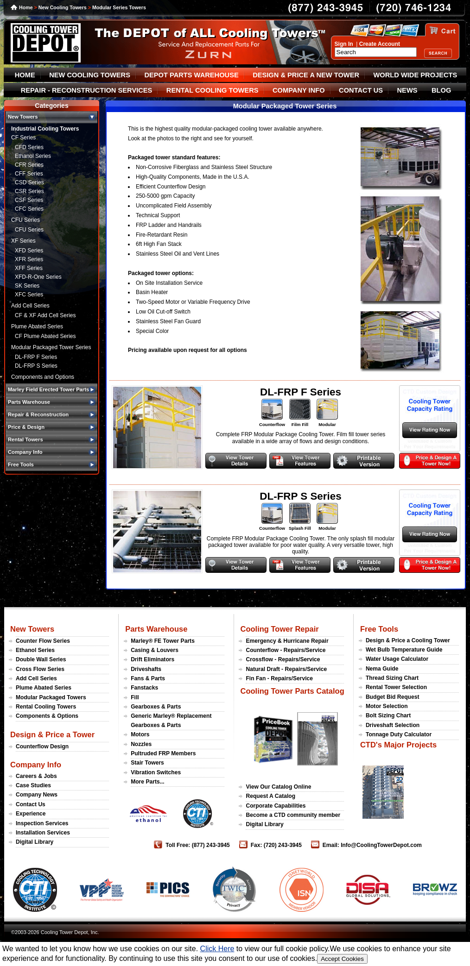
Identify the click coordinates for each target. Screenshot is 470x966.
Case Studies (33, 785)
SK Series (27, 285)
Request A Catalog (270, 796)
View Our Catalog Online (278, 787)
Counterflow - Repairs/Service (285, 650)
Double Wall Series (41, 659)
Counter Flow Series (43, 641)
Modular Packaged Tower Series (51, 347)
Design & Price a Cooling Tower (408, 640)
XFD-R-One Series (38, 277)
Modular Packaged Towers (51, 697)
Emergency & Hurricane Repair (287, 641)
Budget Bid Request (392, 697)
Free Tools (379, 629)
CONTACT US (361, 90)
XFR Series (29, 259)
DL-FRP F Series (36, 357)
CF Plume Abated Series (45, 336)
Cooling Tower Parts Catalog (292, 691)
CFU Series (25, 220)
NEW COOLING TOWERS (89, 75)
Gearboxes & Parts (156, 706)
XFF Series (29, 268)
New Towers (32, 629)
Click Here (217, 949)
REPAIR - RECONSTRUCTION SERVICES (86, 90)
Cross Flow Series (40, 669)
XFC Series (29, 294)
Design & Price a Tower (52, 734)
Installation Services (43, 832)
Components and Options (42, 377)
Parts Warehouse (156, 629)
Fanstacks (144, 687)
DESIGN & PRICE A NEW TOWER (306, 75)
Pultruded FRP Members (163, 753)
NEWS (407, 90)
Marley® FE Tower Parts (163, 641)
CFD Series (29, 147)
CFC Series (29, 209)
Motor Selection (387, 706)
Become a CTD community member (293, 815)
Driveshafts (146, 669)
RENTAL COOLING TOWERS (212, 90)
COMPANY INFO (299, 90)
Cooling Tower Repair (279, 629)
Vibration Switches (156, 772)
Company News (36, 794)
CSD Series (29, 182)
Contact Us (30, 804)
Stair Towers (147, 762)
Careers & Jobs (36, 776)
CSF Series (29, 200)
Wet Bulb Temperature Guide (404, 649)
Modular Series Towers (119, 7)
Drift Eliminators (152, 659)
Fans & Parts (148, 678)
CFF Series (29, 173)
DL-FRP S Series (36, 366)
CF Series (23, 137)
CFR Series (29, 165)
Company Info (35, 764)
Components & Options (47, 716)
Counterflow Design (42, 746)
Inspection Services (42, 823)
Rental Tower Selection (396, 687)
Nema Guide (382, 668)
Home (26, 7)
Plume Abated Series (37, 326)
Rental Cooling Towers (46, 706)
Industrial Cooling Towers (45, 128)
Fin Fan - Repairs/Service (279, 678)
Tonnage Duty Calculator (399, 734)
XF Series (23, 241)
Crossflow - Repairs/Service (283, 659)
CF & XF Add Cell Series (45, 315)
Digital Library (34, 842)
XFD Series (29, 250)
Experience (31, 813)
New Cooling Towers (62, 7)
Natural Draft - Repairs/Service (286, 669)
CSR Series (29, 191)
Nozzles (141, 744)
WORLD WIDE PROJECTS (415, 75)
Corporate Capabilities (275, 806)
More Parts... (148, 781)
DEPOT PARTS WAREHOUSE (191, 75)
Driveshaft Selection (392, 725)
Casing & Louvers (154, 650)
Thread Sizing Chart (392, 678)
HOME (25, 75)
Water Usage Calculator (397, 659)
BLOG (441, 90)
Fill (135, 697)
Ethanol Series (33, 156)
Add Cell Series (30, 305)
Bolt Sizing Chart (388, 715)
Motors (140, 734)
